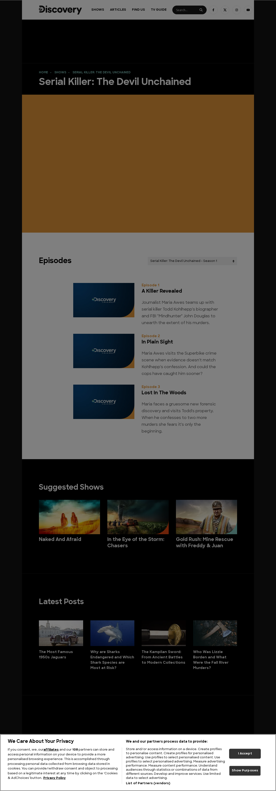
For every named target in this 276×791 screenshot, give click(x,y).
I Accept (245, 753)
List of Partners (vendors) (148, 783)
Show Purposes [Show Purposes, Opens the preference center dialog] (245, 770)
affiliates (51, 749)
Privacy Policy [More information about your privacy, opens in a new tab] (54, 778)
